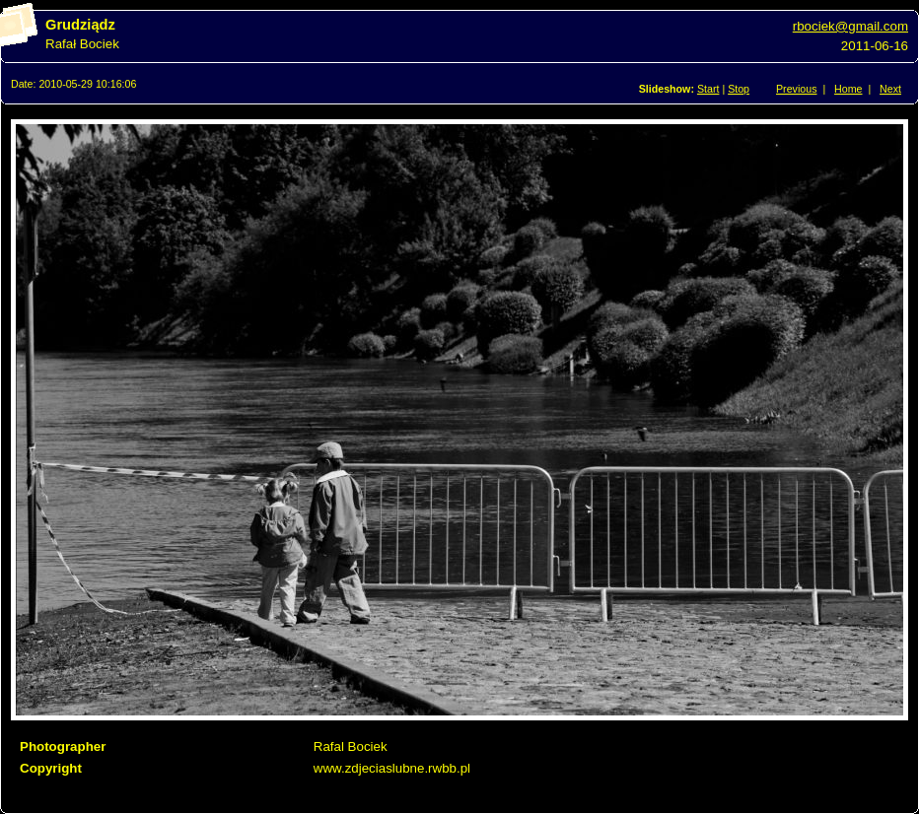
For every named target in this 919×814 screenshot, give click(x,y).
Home (848, 89)
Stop (738, 89)
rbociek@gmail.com (850, 26)
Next (890, 89)
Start (708, 89)
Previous (796, 89)
